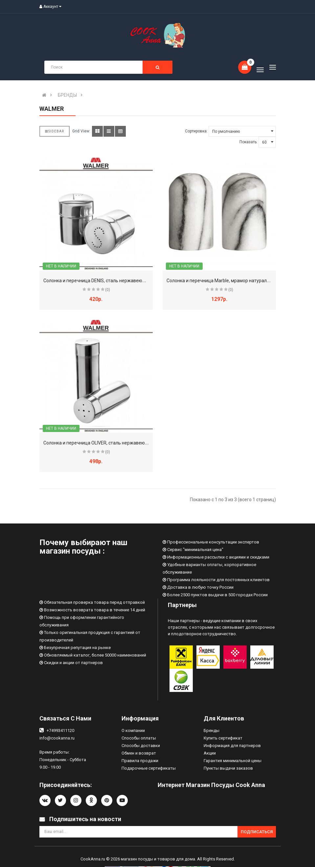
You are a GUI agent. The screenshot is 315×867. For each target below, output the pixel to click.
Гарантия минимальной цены (232, 760)
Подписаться (257, 831)
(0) (107, 289)
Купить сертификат (223, 738)
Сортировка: (196, 131)
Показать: (248, 142)
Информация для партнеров (232, 745)
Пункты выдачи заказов (228, 768)
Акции (210, 753)
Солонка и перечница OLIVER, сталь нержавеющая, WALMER (109, 442)
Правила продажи (140, 760)
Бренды (211, 730)
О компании (133, 730)
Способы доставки (141, 745)
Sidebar (54, 131)
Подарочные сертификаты (149, 768)
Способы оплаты (139, 738)
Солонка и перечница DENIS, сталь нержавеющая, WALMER (107, 280)
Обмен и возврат (139, 753)
